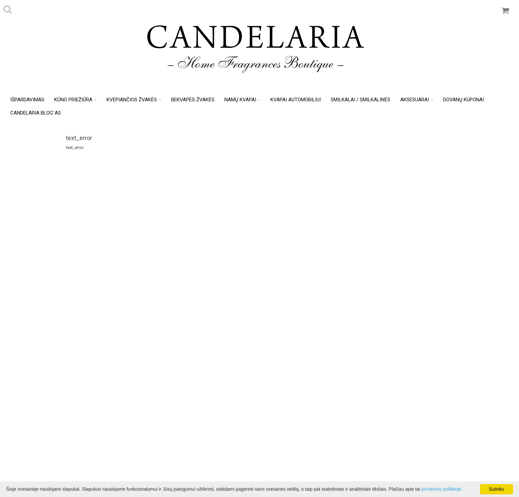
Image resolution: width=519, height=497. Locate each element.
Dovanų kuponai (463, 100)
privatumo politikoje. (441, 489)
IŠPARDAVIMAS (27, 100)
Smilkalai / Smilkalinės (360, 100)
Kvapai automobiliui (295, 100)
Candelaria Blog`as (35, 113)
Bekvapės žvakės (192, 100)
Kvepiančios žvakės (134, 100)
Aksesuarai (416, 100)
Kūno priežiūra (75, 100)
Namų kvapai (242, 100)
